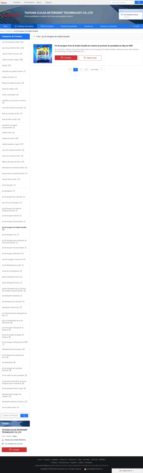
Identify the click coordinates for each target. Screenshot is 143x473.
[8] (14, 290)
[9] (12, 156)
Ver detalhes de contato (14, 444)
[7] (12, 307)
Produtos (16, 2)
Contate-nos (88, 26)
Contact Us (72, 459)
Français (54, 462)
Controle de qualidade (69, 26)
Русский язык (64, 462)
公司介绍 (94, 459)
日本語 (80, 462)
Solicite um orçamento (108, 26)
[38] (12, 60)
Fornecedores (29, 2)
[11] (12, 114)
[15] (10, 89)
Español (73, 462)
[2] (9, 126)
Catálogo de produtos (24, 26)
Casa (5, 26)
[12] (11, 179)
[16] (13, 162)
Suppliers (55, 459)
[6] (10, 407)
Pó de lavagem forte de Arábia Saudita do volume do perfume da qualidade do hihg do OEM (94, 46)
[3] (12, 54)
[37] (12, 144)
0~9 (106, 465)
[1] (14, 71)
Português (135, 26)
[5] (14, 102)
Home (40, 459)
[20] (6, 65)
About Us (63, 459)
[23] (12, 42)
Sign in (39, 2)
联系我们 (102, 459)
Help (79, 459)
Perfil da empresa (47, 26)
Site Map (86, 459)
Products (47, 459)
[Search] (102, 69)
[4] (13, 83)
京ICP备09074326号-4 (93, 469)
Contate (14, 450)
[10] (11, 119)
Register (49, 2)
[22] (13, 48)
